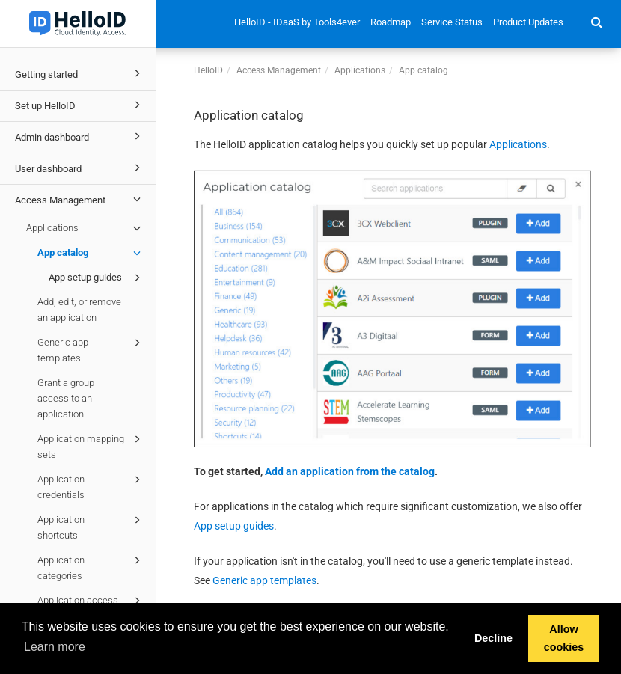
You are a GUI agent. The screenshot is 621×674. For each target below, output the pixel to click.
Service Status (452, 22)
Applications (85, 228)
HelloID (208, 70)
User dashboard (80, 167)
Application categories (91, 566)
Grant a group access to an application (65, 398)
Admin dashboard (80, 136)
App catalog (91, 253)
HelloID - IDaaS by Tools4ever (297, 22)
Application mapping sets (91, 445)
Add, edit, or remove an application (79, 309)
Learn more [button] (54, 646)
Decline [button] (493, 638)
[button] (596, 22)
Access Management (80, 199)
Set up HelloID (80, 104)
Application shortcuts (91, 526)
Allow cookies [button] (564, 638)
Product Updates (528, 22)
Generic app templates (91, 349)
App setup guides (97, 277)
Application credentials (91, 485)
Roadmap (390, 22)
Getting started (80, 73)
